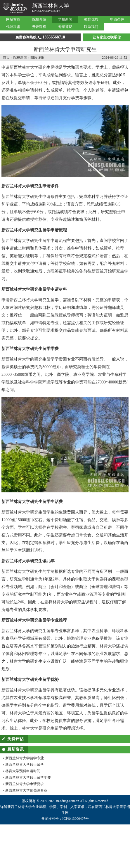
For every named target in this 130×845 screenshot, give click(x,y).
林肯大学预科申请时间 (22, 771)
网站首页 (13, 19)
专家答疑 (65, 27)
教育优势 (91, 19)
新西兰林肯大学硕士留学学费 (28, 777)
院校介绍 (39, 19)
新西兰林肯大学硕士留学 (24, 764)
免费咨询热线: (40, 37)
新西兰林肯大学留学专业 (24, 758)
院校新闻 (20, 57)
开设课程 (39, 27)
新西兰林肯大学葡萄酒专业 (26, 790)
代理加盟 (13, 27)
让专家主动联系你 (107, 37)
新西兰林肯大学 (50, 6)
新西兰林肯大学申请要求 (24, 784)
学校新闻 (65, 19)
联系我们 (91, 27)
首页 (6, 57)
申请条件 (117, 19)
